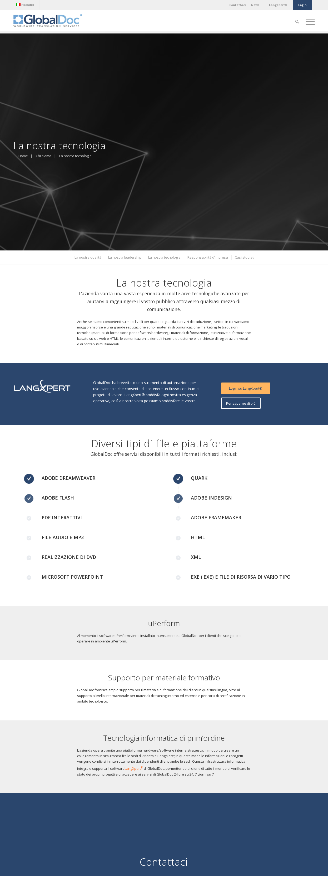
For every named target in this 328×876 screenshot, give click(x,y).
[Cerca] (297, 21)
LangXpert (134, 768)
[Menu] (308, 21)
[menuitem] (26, 4)
